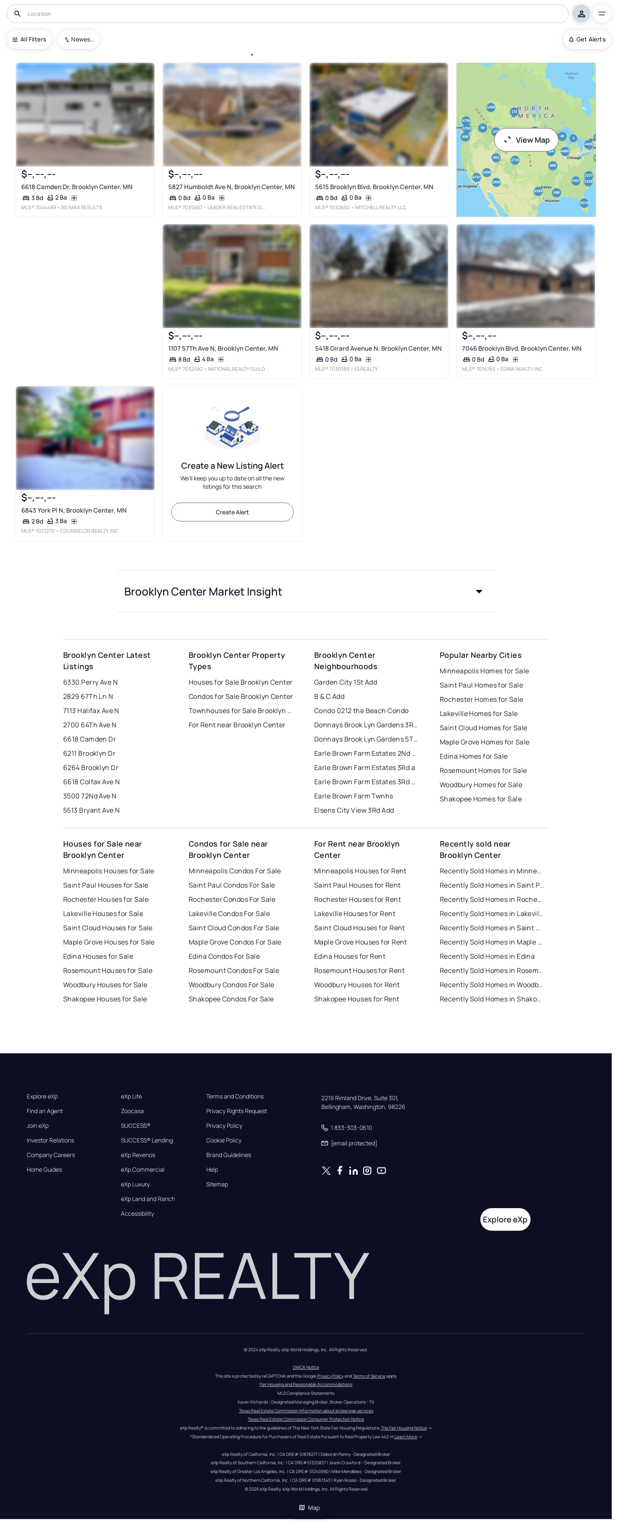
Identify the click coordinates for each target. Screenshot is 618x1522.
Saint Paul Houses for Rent (357, 885)
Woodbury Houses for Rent (357, 984)
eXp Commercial (142, 1170)
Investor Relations (50, 1140)
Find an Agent (45, 1111)
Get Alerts (587, 39)
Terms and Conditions (235, 1096)
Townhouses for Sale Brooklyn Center (241, 710)
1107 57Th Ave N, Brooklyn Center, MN (223, 348)
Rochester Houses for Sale (106, 899)
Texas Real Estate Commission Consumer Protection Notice (306, 1419)
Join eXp (38, 1126)
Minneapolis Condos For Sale (235, 870)
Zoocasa (132, 1111)
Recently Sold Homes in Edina (487, 956)
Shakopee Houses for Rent (357, 999)
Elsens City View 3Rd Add (354, 810)
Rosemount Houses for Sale (107, 970)
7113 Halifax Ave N (91, 710)
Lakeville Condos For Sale (229, 913)
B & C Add (329, 696)
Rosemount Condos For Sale (234, 970)
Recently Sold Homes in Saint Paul (492, 885)
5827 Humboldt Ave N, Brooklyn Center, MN (231, 186)
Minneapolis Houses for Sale (108, 870)
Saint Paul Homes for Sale (481, 685)
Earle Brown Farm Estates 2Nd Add (366, 753)
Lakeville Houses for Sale (103, 913)
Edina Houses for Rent (349, 956)
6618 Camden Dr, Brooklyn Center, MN (76, 186)
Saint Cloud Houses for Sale (108, 927)
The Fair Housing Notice (404, 1428)
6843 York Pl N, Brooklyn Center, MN (73, 510)
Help (212, 1170)
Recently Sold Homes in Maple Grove (492, 942)
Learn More (406, 1437)
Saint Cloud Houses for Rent (359, 927)
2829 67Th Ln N (88, 696)
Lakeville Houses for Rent (354, 913)
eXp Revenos (138, 1155)
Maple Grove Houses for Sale (109, 942)
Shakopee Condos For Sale (231, 999)
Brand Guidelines (228, 1155)
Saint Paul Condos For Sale (232, 885)
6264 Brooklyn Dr (90, 767)
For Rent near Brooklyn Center (237, 724)
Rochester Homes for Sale (481, 699)
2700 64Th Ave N (90, 724)
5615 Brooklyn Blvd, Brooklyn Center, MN (374, 186)
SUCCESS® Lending (147, 1140)
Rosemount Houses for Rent (359, 970)
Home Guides (44, 1170)
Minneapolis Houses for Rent (360, 870)
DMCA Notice (306, 1367)
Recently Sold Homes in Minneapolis (492, 870)
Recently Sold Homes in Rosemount (492, 970)
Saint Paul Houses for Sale (105, 885)
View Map (526, 140)
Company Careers (51, 1155)
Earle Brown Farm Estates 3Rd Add (366, 781)
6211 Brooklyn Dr (89, 753)
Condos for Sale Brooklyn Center (241, 696)
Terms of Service (369, 1376)
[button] (306, 591)
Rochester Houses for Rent (357, 899)
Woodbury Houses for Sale (105, 984)
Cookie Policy (223, 1140)
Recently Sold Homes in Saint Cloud (492, 927)
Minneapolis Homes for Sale (484, 670)
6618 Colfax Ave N (91, 781)
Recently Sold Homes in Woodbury (492, 984)
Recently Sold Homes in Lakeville (492, 913)
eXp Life (131, 1096)
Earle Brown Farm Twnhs (353, 796)
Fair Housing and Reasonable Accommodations (306, 1384)
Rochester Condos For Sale (232, 899)
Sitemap (217, 1184)
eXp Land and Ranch (148, 1199)
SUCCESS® (136, 1126)
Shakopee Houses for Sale (105, 999)
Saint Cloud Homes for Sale (483, 727)
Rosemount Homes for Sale (483, 770)
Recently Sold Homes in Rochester (492, 899)
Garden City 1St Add (345, 682)
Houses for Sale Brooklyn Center (241, 682)
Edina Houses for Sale (98, 956)
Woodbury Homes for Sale (481, 784)
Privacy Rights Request (236, 1111)
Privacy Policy (224, 1126)
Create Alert (232, 512)
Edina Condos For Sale (224, 956)
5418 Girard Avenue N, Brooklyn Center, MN (378, 348)
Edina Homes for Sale (474, 756)
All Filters (29, 39)
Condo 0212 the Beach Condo (361, 710)
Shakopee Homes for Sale (481, 798)
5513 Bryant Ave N (91, 810)
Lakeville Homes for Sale (479, 713)
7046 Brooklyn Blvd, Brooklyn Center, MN (522, 348)
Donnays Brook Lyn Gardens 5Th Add (366, 739)
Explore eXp (42, 1096)
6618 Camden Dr (89, 739)
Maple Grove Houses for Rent (360, 942)
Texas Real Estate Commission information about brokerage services (306, 1411)
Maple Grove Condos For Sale (235, 942)
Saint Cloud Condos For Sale (234, 927)
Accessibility (137, 1214)
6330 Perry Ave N (90, 682)
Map (309, 1508)
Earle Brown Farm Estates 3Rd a (364, 767)
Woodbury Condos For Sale (231, 984)
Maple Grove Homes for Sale (484, 742)
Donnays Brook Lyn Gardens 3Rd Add (366, 724)
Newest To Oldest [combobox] (82, 39)
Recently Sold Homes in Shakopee (492, 999)
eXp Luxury (135, 1184)
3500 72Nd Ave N (90, 796)
